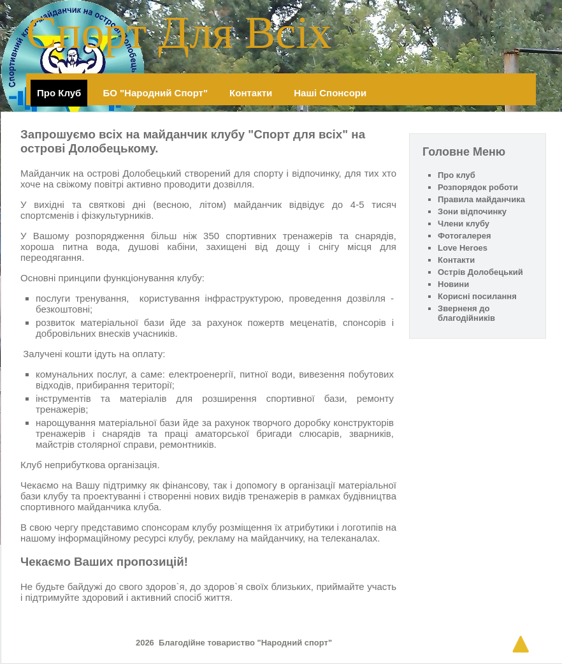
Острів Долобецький (480, 272)
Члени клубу (463, 223)
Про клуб (59, 92)
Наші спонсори (330, 92)
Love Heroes (462, 248)
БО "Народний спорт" (155, 92)
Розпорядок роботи (478, 187)
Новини (453, 284)
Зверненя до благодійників (466, 313)
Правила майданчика (481, 199)
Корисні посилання (477, 296)
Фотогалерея (464, 235)
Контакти (250, 92)
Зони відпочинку (472, 211)
